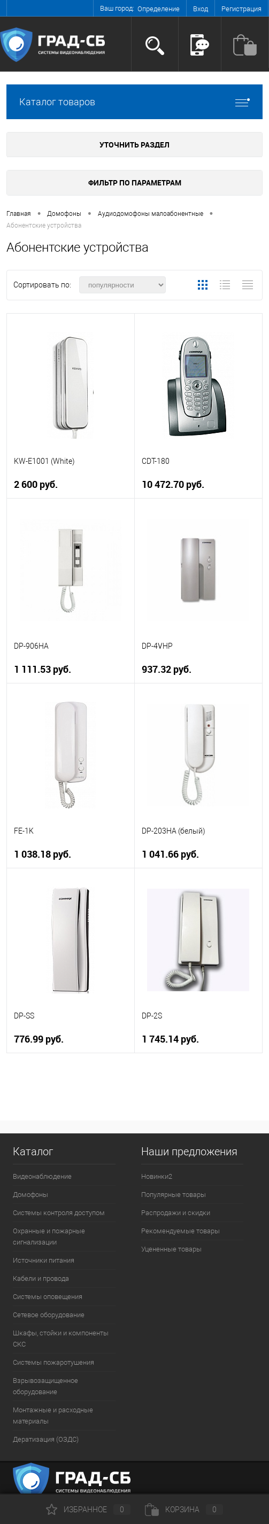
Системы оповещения (47, 1297)
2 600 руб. (36, 484)
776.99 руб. (39, 1039)
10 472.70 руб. (173, 484)
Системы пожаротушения (53, 1362)
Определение (158, 9)
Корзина (184, 1509)
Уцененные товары (171, 1249)
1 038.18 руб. (42, 854)
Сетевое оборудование (48, 1315)
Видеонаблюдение (42, 1176)
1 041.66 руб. (170, 854)
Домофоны (30, 1195)
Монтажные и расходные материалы (53, 1415)
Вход (200, 9)
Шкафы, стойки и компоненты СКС (61, 1338)
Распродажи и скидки (175, 1213)
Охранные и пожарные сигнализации (49, 1236)
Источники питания (43, 1260)
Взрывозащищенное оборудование (45, 1386)
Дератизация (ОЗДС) (46, 1439)
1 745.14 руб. (170, 1039)
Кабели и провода (41, 1278)
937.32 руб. (166, 669)
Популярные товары (173, 1195)
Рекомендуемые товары (180, 1231)
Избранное (88, 1509)
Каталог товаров (134, 101)
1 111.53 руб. (42, 669)
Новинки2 (156, 1176)
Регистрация (241, 9)
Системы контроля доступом (59, 1213)
